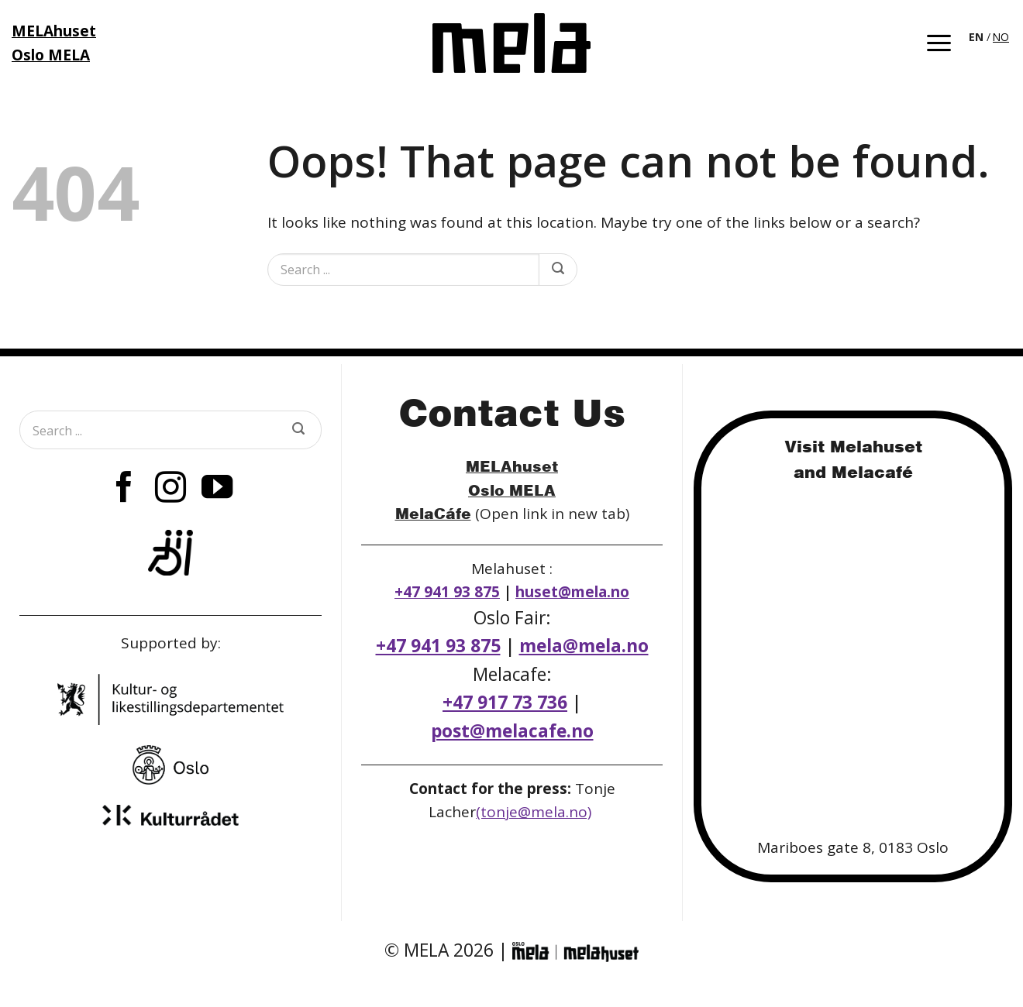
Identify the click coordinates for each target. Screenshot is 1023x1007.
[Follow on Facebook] (123, 489)
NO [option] (1001, 36)
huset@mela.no (572, 592)
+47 (505, 702)
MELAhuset (512, 466)
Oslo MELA (512, 490)
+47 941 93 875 (447, 592)
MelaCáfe (433, 513)
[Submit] (558, 269)
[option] (1000, 37)
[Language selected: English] (990, 35)
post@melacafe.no (512, 731)
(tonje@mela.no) (533, 812)
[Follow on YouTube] (217, 489)
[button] (939, 43)
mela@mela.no (584, 646)
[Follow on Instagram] (170, 489)
